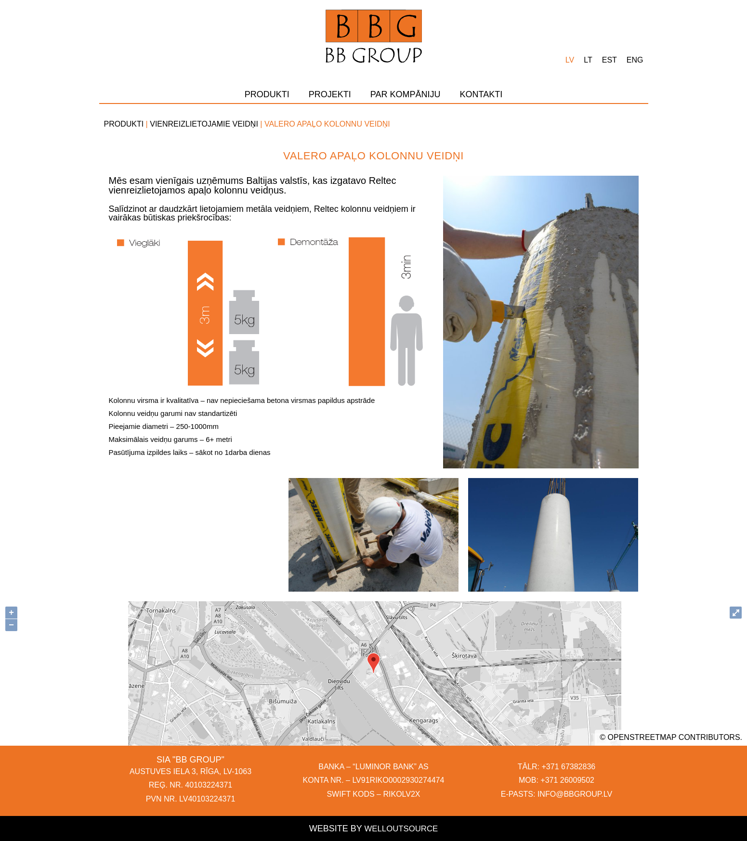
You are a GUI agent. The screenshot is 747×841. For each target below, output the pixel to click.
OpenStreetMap (642, 737)
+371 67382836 (569, 767)
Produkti (267, 94)
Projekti (330, 94)
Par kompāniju (405, 94)
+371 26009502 (567, 780)
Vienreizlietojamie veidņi (204, 124)
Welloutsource (401, 828)
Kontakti (481, 94)
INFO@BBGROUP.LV (574, 794)
